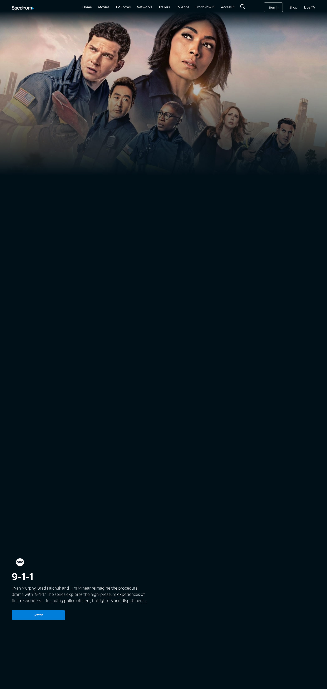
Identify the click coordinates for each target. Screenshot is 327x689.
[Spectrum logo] (23, 8)
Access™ (228, 7)
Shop (293, 7)
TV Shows (123, 7)
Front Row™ (204, 7)
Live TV (309, 7)
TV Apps (182, 7)
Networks (144, 7)
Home (87, 7)
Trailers (164, 7)
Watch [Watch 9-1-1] (38, 615)
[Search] (242, 8)
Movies (103, 7)
